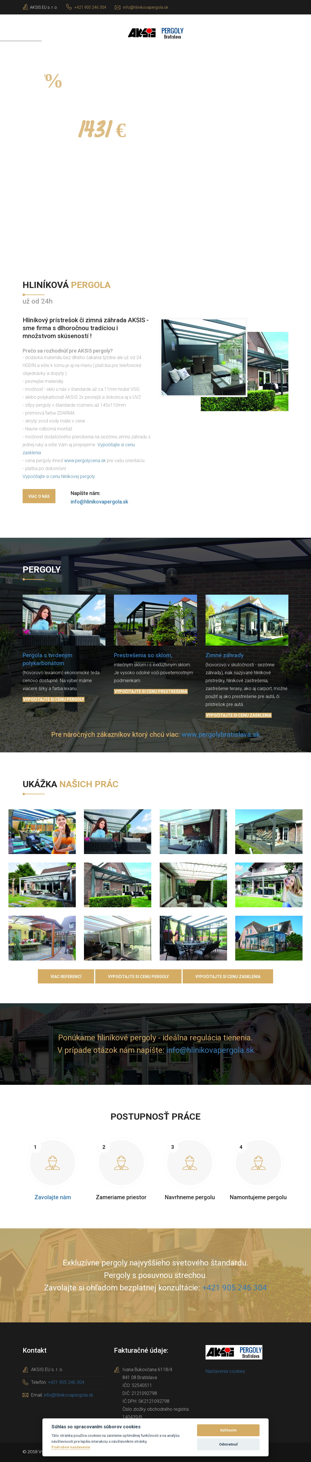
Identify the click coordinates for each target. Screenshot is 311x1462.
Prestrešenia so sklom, (143, 655)
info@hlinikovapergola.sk (145, 7)
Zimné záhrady (225, 655)
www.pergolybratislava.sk (221, 735)
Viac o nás (39, 496)
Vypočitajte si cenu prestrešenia (151, 691)
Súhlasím (228, 1430)
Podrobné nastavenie (70, 1447)
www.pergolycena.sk (85, 460)
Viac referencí (66, 976)
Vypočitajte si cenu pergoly (53, 699)
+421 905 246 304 (90, 7)
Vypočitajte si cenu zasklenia (238, 715)
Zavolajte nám (52, 1197)
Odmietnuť (228, 1444)
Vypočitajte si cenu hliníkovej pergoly (59, 476)
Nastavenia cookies (225, 1371)
